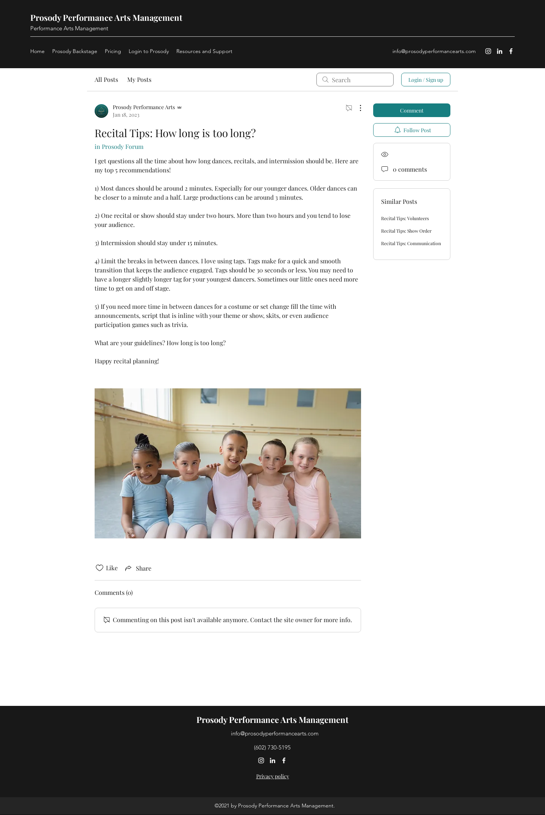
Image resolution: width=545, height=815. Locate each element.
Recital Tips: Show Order (406, 231)
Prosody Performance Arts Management (106, 17)
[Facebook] (511, 51)
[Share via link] (137, 568)
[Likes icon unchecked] (99, 568)
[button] (204, 51)
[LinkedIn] (499, 51)
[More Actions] (356, 108)
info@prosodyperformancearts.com (434, 51)
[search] (355, 79)
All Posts (106, 79)
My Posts (139, 79)
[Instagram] (488, 51)
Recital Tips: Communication (411, 243)
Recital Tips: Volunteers (405, 218)
